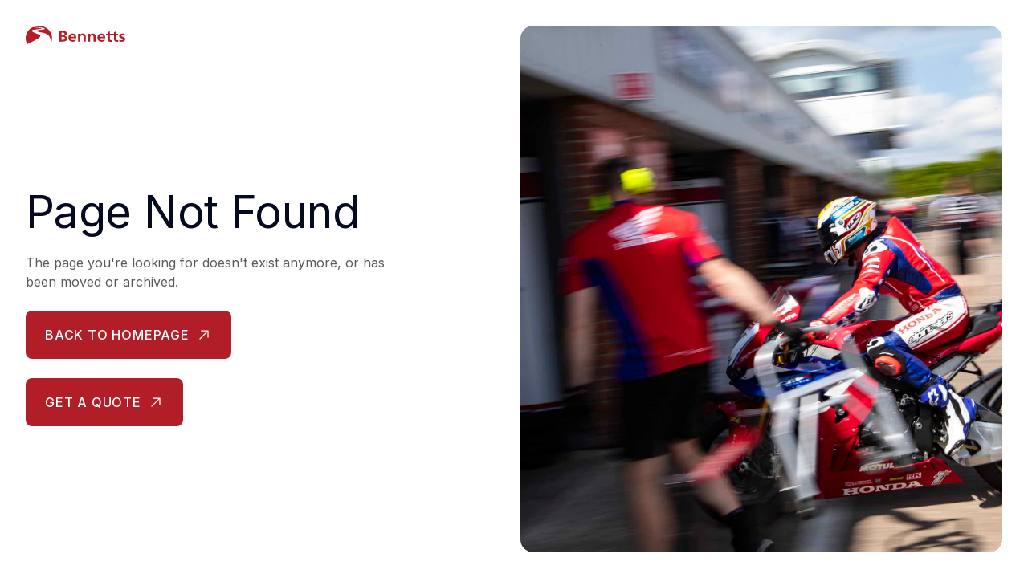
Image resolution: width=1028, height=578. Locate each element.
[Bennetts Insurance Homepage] (257, 35)
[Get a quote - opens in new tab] (104, 402)
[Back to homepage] (128, 335)
